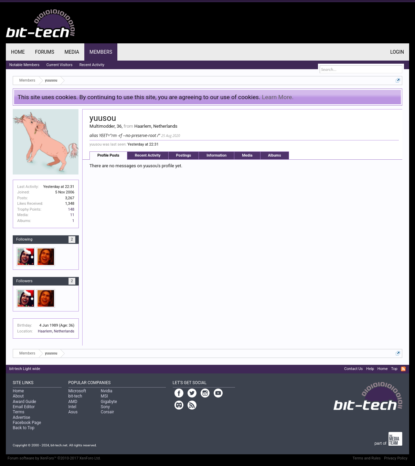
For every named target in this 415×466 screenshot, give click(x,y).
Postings (183, 155)
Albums (274, 155)
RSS (403, 369)
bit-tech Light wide (24, 369)
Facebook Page (27, 422)
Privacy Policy (395, 458)
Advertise (21, 417)
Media (247, 155)
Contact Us (353, 369)
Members (100, 52)
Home (18, 52)
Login (397, 52)
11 (72, 215)
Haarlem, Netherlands (56, 331)
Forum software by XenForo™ (54, 458)
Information (216, 155)
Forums (44, 52)
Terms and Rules (367, 458)
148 (71, 209)
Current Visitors (59, 65)
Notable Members (24, 65)
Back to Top (23, 427)
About (18, 396)
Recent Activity (148, 155)
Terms (18, 412)
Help (370, 369)
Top (394, 369)
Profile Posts (108, 155)
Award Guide (24, 401)
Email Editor (24, 406)
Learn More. (278, 97)
